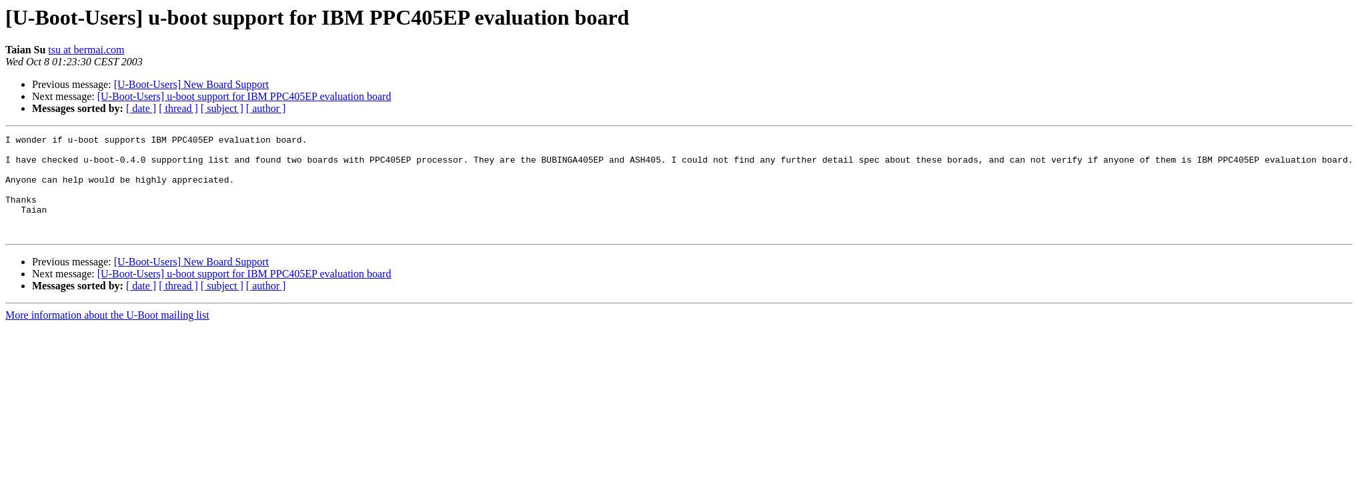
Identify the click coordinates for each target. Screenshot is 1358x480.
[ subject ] (222, 108)
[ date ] (141, 108)
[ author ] (266, 108)
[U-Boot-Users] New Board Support (191, 84)
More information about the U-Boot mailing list (107, 335)
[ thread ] (178, 108)
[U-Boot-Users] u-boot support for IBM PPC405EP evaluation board (244, 96)
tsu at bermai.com (86, 49)
